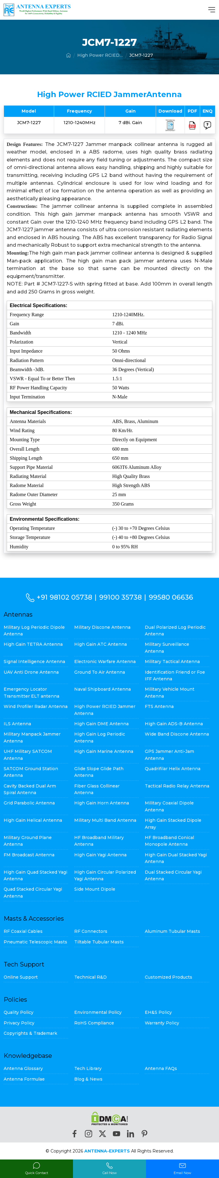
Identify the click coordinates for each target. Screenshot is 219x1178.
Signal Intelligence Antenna (34, 661)
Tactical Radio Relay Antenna (177, 786)
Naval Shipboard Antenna (102, 689)
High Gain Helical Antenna (33, 820)
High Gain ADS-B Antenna (174, 723)
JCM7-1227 (141, 55)
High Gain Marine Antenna (103, 751)
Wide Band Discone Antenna (177, 734)
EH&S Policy (158, 1012)
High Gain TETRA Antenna (33, 644)
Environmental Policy (98, 1012)
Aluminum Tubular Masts (172, 931)
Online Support (21, 977)
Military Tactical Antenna (172, 661)
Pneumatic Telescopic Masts (35, 942)
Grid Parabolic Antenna (29, 803)
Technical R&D (90, 977)
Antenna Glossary (23, 1068)
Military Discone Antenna (102, 627)
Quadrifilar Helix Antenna (172, 768)
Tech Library (88, 1068)
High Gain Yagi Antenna (100, 855)
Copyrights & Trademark (30, 1033)
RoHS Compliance (94, 1023)
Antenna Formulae (24, 1079)
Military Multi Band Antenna (105, 820)
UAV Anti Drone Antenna (31, 672)
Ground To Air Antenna (99, 672)
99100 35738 (120, 597)
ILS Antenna (17, 723)
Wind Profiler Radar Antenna (36, 706)
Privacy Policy (19, 1023)
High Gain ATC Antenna (100, 644)
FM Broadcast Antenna (29, 855)
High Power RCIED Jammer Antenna (100, 55)
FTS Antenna (159, 706)
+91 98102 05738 (64, 597)
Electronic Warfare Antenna (105, 661)
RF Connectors (90, 931)
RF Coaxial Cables (23, 931)
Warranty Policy (162, 1023)
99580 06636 (171, 597)
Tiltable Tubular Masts (99, 942)
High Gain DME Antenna (101, 723)
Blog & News (88, 1079)
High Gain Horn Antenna (101, 803)
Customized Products (168, 977)
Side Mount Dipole (94, 889)
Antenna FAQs (161, 1068)
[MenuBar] (211, 9)
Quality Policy (18, 1012)
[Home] (68, 55)
